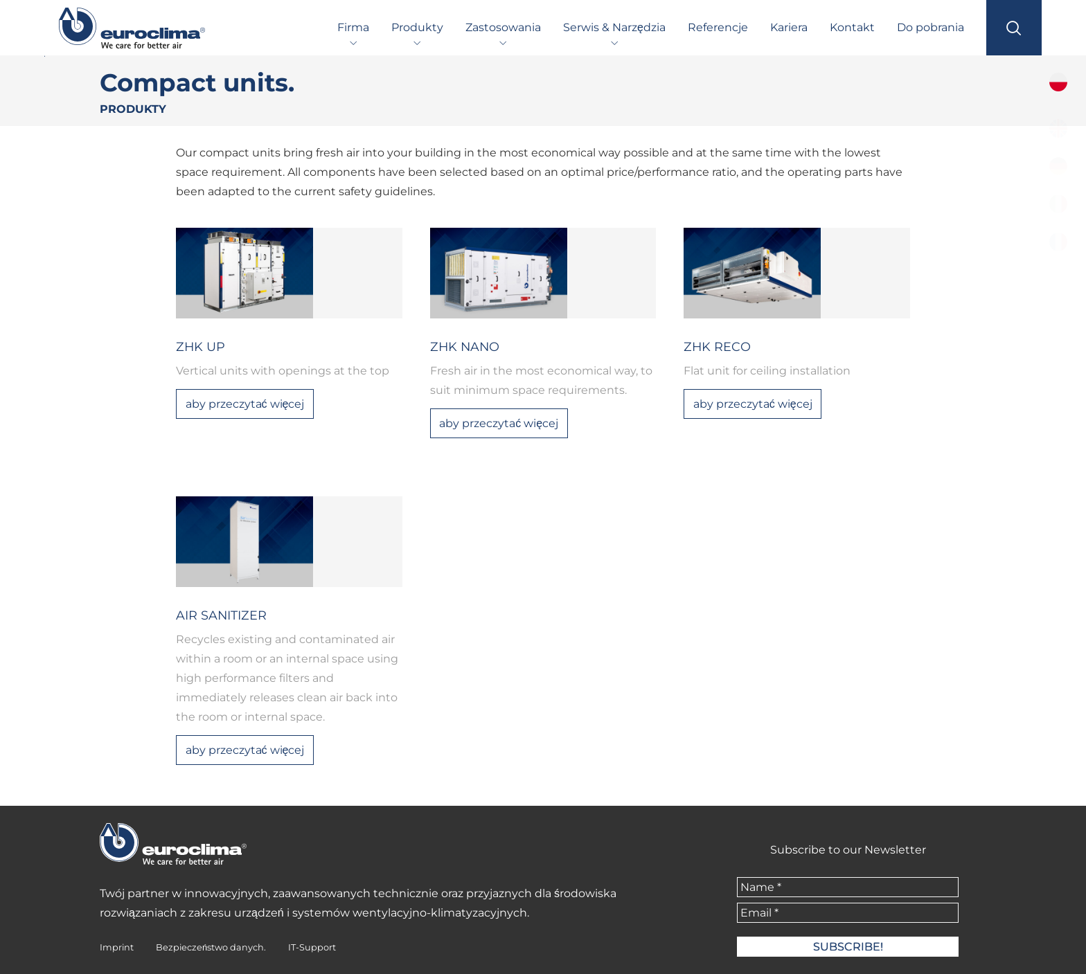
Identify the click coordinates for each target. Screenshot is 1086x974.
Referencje (718, 27)
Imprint (117, 947)
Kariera (789, 27)
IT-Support (312, 947)
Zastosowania (503, 27)
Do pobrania (930, 27)
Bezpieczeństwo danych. (211, 947)
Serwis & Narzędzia (614, 27)
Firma (353, 27)
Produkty (417, 27)
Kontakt (852, 27)
